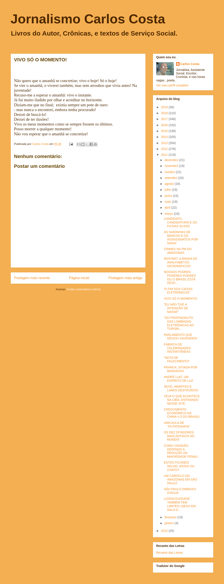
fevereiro (170, 517)
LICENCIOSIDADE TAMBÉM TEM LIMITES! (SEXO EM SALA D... (180, 504)
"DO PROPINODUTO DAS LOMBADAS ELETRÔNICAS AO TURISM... (179, 323)
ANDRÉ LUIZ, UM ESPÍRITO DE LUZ (178, 378)
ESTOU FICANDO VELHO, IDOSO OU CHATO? (179, 466)
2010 (165, 530)
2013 (165, 143)
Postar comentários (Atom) (84, 289)
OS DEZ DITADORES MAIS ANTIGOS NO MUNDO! (179, 436)
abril (167, 207)
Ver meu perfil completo (172, 85)
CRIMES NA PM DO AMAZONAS (178, 250)
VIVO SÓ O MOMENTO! (180, 298)
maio (168, 201)
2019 (165, 107)
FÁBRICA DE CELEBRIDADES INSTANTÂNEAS (177, 348)
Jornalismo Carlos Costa (87, 19)
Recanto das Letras (169, 552)
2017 (165, 119)
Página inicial (79, 278)
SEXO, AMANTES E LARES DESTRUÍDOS (181, 388)
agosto (169, 184)
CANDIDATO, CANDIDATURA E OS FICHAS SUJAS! (180, 222)
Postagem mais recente (32, 278)
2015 (165, 131)
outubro (170, 172)
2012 (165, 149)
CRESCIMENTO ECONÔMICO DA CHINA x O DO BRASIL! (182, 413)
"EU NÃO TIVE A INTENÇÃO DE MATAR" (176, 308)
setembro (171, 178)
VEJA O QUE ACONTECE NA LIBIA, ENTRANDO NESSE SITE (182, 399)
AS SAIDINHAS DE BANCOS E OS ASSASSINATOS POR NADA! (181, 237)
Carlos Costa (189, 64)
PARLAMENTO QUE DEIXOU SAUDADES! (180, 336)
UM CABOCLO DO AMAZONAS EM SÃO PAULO (180, 479)
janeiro (169, 523)
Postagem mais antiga (125, 278)
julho (168, 189)
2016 (165, 125)
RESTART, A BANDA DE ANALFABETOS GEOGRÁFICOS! (180, 262)
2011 (165, 154)
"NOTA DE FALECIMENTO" (177, 359)
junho (168, 196)
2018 (165, 113)
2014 (165, 137)
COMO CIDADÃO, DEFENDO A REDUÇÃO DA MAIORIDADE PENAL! (181, 451)
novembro (171, 166)
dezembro (171, 160)
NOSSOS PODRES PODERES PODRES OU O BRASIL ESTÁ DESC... (180, 277)
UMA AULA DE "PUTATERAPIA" (177, 424)
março (169, 213)
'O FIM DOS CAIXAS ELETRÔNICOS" (178, 290)
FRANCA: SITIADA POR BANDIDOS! (180, 369)
